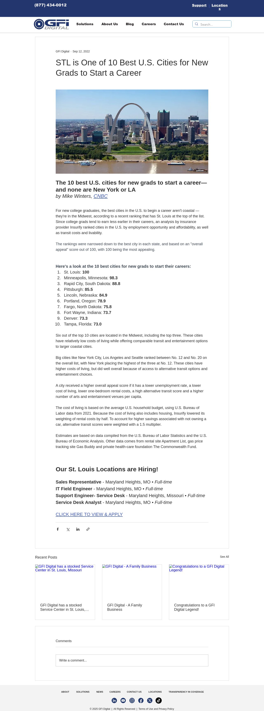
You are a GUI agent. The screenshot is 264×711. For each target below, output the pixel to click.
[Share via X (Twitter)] (68, 529)
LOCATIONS (155, 692)
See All (224, 556)
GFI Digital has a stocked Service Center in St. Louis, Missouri (62, 607)
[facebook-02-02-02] (141, 700)
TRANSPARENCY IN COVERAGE (186, 692)
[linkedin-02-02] (114, 700)
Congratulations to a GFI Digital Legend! (194, 607)
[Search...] (211, 24)
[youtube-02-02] (123, 700)
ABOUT (65, 692)
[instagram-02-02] (132, 700)
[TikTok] (159, 700)
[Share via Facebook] (58, 529)
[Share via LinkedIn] (78, 529)
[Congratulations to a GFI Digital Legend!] (199, 581)
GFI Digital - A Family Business (124, 607)
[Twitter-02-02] (150, 700)
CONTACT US (134, 692)
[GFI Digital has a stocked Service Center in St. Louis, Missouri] (65, 581)
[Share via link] (88, 529)
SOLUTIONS (82, 692)
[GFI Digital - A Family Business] (132, 581)
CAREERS (114, 692)
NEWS (99, 692)
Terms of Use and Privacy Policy (156, 708)
